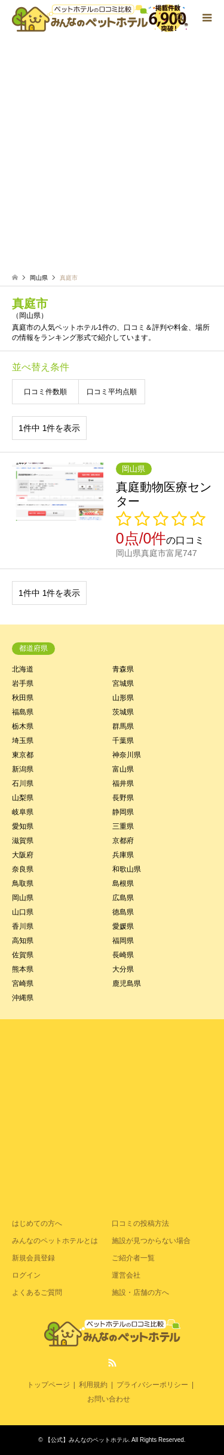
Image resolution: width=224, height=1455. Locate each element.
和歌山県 (126, 869)
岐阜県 (22, 812)
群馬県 (123, 726)
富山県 (123, 769)
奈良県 (22, 869)
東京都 (22, 755)
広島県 (123, 898)
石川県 (22, 783)
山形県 (123, 698)
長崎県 (123, 955)
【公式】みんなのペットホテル (86, 1440)
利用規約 (93, 1385)
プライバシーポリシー (152, 1385)
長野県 (123, 798)
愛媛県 (123, 926)
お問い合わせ (108, 1399)
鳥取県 (22, 883)
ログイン (26, 1275)
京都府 (123, 840)
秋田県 (22, 698)
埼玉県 (22, 740)
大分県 (123, 969)
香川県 (22, 926)
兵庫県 (123, 855)
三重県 (123, 826)
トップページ (48, 1385)
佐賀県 (22, 955)
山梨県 (22, 798)
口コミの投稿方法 (140, 1223)
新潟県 (22, 769)
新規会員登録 (33, 1258)
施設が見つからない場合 (151, 1241)
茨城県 (123, 712)
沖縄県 (22, 998)
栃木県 (22, 726)
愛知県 (22, 826)
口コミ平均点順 (112, 392)
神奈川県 (126, 755)
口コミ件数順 (45, 392)
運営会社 (126, 1275)
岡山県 (22, 898)
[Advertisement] (112, 156)
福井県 (123, 783)
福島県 (22, 712)
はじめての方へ (37, 1223)
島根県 (123, 883)
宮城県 (123, 683)
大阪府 (22, 855)
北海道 (22, 669)
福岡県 (123, 940)
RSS (112, 1363)
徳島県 (123, 912)
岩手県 (22, 683)
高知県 (22, 940)
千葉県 (123, 740)
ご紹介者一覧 (133, 1258)
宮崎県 (22, 983)
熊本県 (22, 969)
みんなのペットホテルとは (55, 1241)
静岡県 (123, 812)
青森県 (123, 669)
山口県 (22, 912)
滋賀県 (22, 840)
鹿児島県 (126, 983)
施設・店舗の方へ (140, 1292)
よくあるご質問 (37, 1292)
